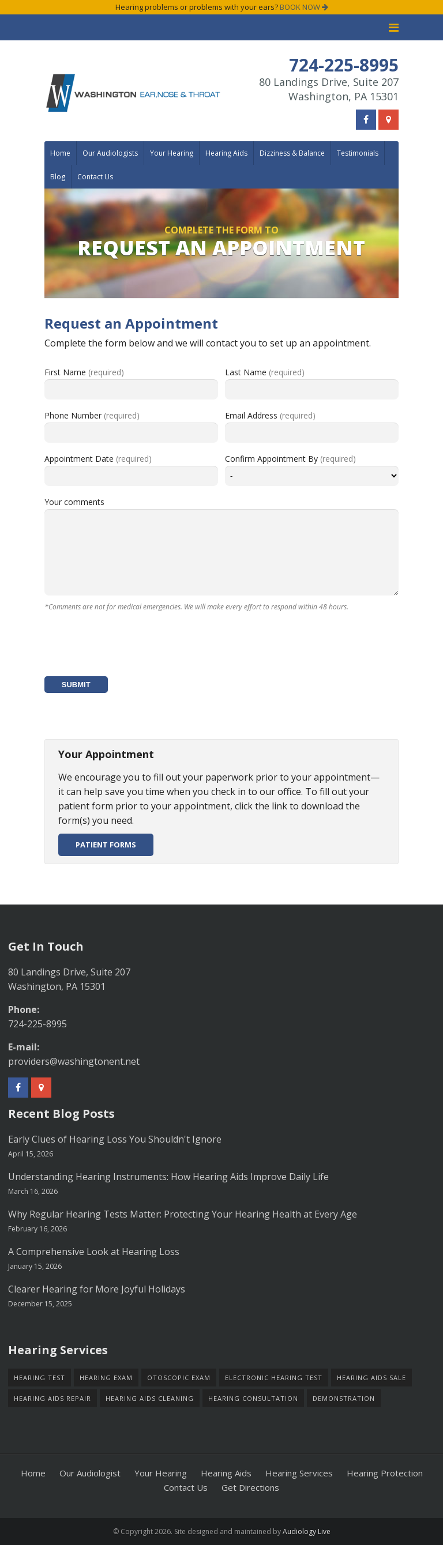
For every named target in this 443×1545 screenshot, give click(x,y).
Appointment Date (98, 458)
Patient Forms (106, 844)
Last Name (265, 372)
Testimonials (357, 153)
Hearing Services (299, 1473)
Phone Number (92, 415)
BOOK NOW (304, 7)
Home (60, 153)
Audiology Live (307, 1531)
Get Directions (250, 1487)
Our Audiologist (90, 1473)
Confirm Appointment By (290, 458)
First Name (84, 372)
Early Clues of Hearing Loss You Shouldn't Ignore (115, 1139)
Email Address (270, 415)
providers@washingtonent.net (74, 1061)
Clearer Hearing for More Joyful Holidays (96, 1289)
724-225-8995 (37, 1024)
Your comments (74, 501)
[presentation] (132, 645)
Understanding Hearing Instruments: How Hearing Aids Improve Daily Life (168, 1176)
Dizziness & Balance (292, 153)
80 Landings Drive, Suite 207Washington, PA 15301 (329, 89)
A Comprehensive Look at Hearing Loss (93, 1251)
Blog (57, 177)
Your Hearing (171, 153)
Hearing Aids (226, 153)
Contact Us (95, 177)
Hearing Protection (385, 1473)
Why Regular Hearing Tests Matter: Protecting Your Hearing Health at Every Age (182, 1214)
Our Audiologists (110, 153)
